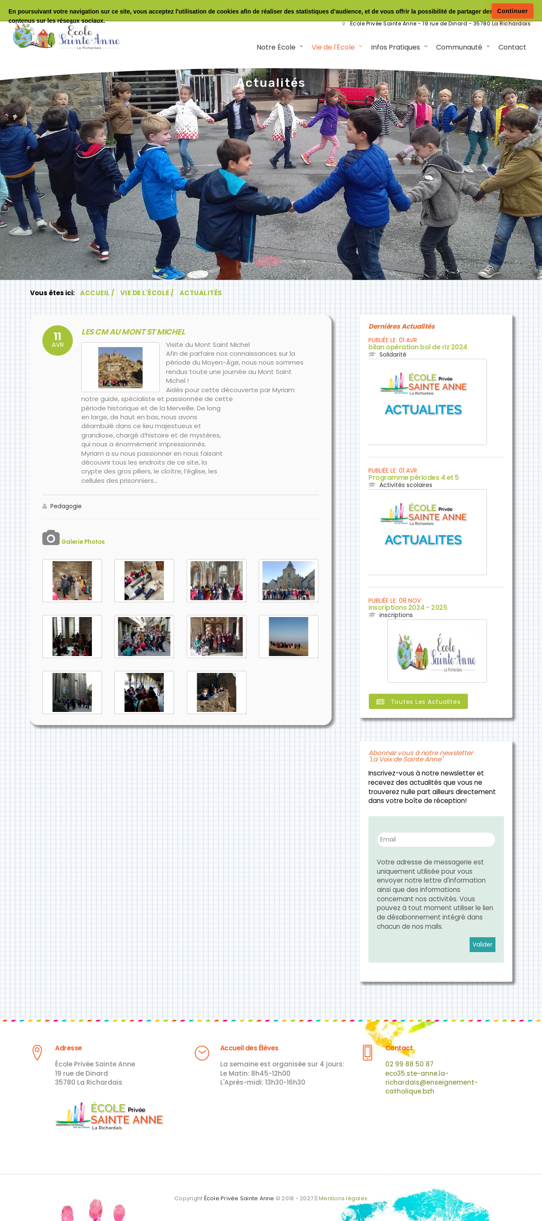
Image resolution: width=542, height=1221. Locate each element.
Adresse (66, 1046)
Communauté (456, 48)
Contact (509, 48)
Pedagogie (66, 507)
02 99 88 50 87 (409, 1061)
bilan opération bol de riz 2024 (410, 349)
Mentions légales (343, 1195)
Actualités (201, 295)
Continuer (512, 11)
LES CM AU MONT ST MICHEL (123, 333)
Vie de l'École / (147, 295)
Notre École (272, 48)
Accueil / (97, 295)
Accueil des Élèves (244, 1046)
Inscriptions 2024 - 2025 (401, 608)
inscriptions (396, 614)
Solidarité (392, 356)
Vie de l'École (329, 48)
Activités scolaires (405, 485)
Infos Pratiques (392, 48)
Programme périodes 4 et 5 (406, 478)
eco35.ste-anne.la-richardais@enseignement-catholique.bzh (431, 1080)
